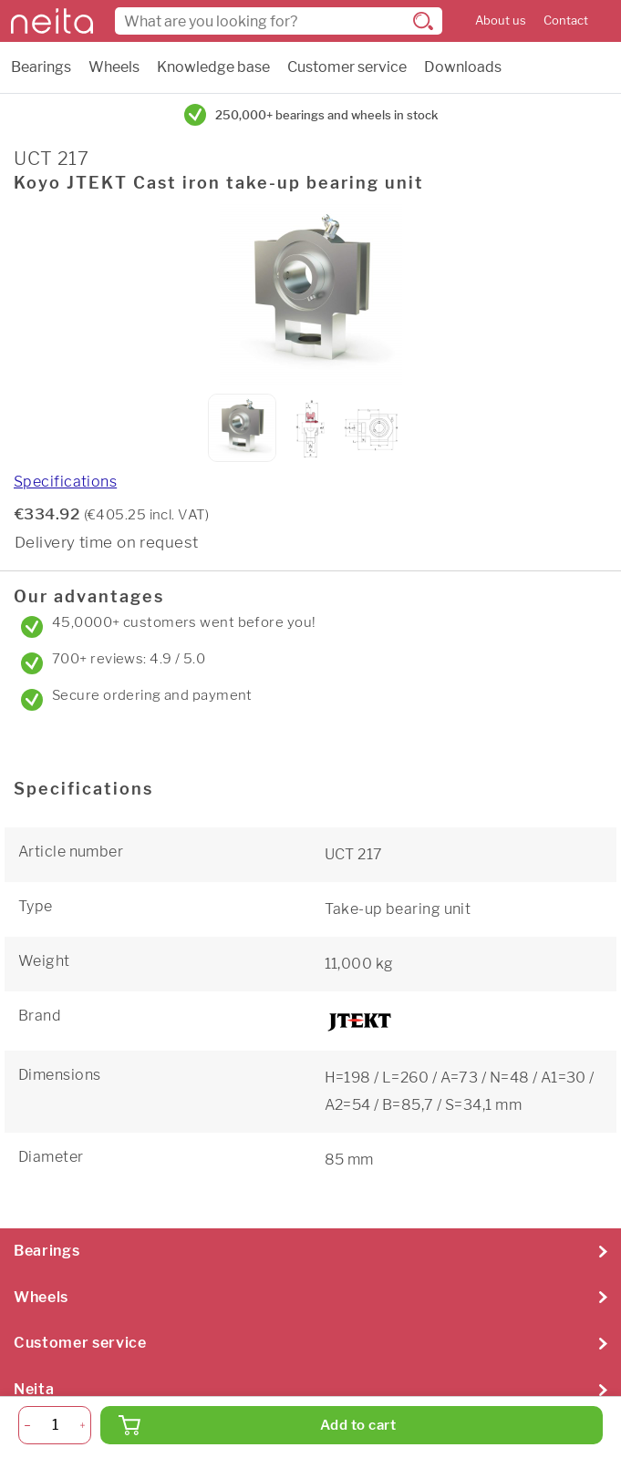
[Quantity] (55, 1425)
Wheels (114, 67)
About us (500, 20)
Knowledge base (213, 67)
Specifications (65, 481)
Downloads (463, 67)
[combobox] (279, 21)
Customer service (347, 67)
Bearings (41, 67)
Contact (565, 20)
